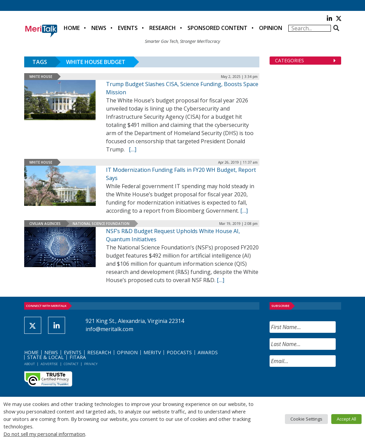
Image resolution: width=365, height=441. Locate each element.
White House (40, 76)
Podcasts (179, 352)
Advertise (49, 364)
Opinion (270, 28)
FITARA (78, 357)
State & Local (45, 357)
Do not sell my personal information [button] (44, 433)
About (29, 364)
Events (128, 28)
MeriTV (152, 352)
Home (72, 28)
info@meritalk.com (109, 329)
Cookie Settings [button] (306, 419)
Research (162, 28)
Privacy (90, 364)
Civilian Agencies (45, 223)
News (98, 28)
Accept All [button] (346, 419)
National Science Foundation (101, 223)
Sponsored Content (217, 28)
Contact (71, 364)
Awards (208, 352)
